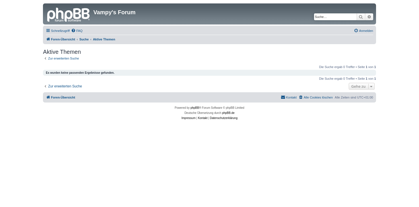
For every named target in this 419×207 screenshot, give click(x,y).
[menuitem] (76, 30)
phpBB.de (228, 112)
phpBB (195, 107)
